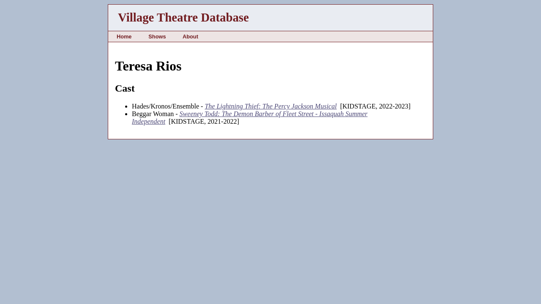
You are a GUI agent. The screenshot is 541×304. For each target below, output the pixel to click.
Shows (157, 36)
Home (124, 36)
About (190, 36)
